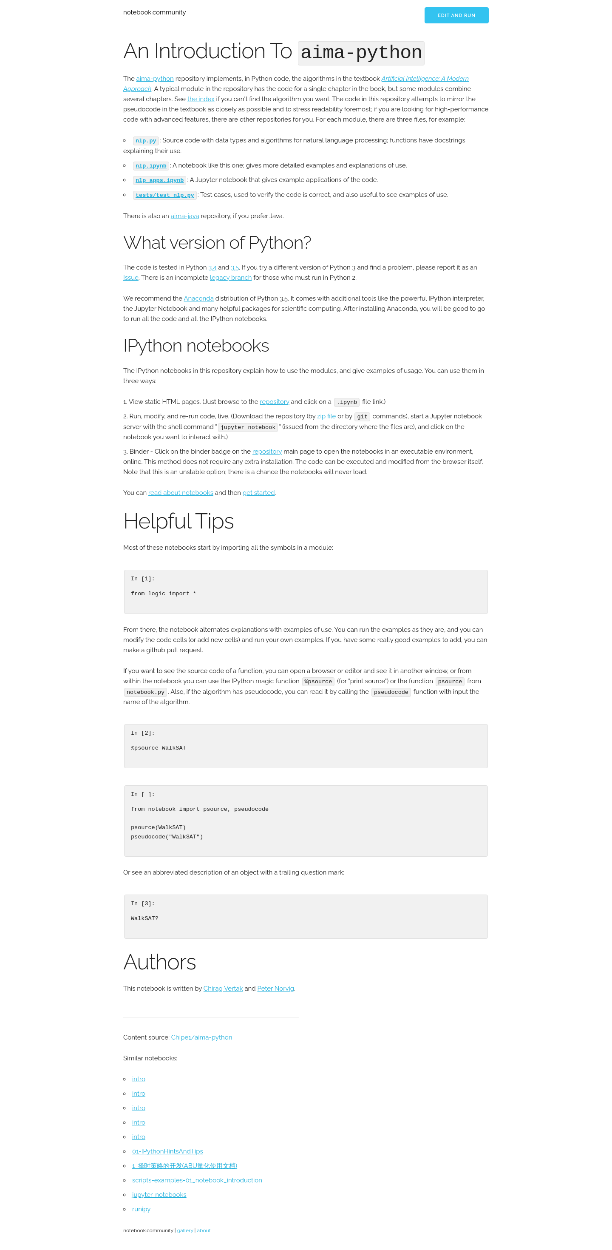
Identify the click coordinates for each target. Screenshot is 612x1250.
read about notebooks (180, 490)
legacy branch (231, 275)
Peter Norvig (275, 985)
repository (274, 399)
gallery (185, 1227)
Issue (131, 275)
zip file (326, 414)
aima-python (155, 77)
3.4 (212, 265)
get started (259, 490)
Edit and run (457, 15)
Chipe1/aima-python (201, 1034)
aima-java (185, 213)
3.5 (235, 265)
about (203, 1227)
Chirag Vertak (223, 985)
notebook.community (154, 12)
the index (201, 98)
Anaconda (198, 296)
